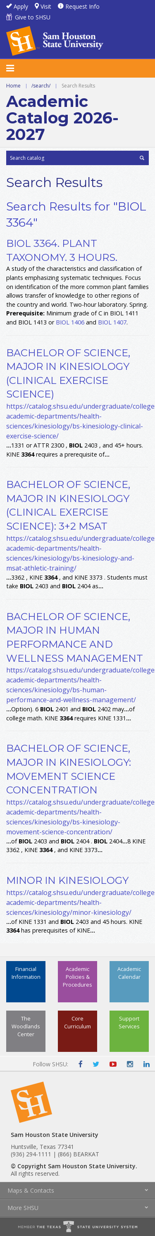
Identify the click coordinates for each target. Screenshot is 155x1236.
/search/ (40, 85)
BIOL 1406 (70, 322)
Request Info (82, 6)
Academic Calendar (129, 972)
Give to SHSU (32, 17)
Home (13, 85)
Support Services (129, 1022)
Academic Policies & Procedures (77, 976)
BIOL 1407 (112, 322)
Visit (46, 6)
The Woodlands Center (26, 1026)
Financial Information (26, 972)
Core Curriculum (77, 1022)
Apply (21, 6)
